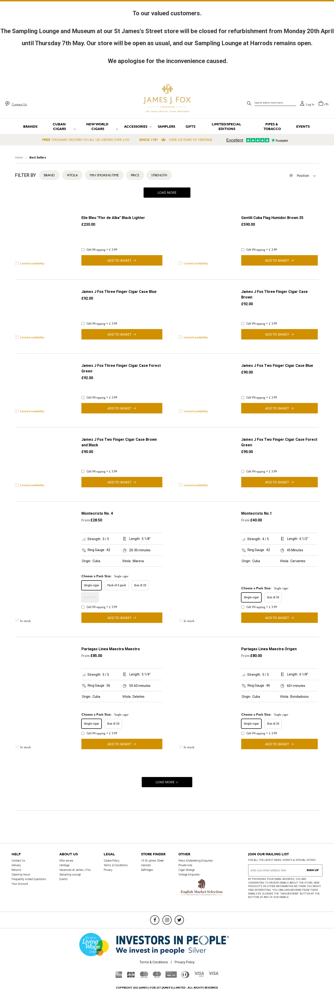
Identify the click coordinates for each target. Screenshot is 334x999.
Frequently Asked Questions (29, 879)
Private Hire (185, 865)
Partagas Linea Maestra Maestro (110, 649)
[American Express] (119, 977)
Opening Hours (21, 874)
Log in (310, 104)
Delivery (16, 865)
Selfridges (147, 870)
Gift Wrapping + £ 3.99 (99, 249)
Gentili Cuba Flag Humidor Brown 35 (272, 218)
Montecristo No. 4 (97, 513)
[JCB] (131, 977)
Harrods (146, 865)
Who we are (66, 860)
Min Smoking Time (104, 175)
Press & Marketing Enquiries (195, 860)
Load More (167, 192)
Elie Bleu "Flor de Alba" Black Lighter (113, 218)
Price (135, 175)
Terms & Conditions (116, 865)
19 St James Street (152, 860)
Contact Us (19, 104)
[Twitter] (179, 920)
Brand (49, 175)
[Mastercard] (144, 977)
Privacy (108, 870)
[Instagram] (167, 920)
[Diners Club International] (185, 977)
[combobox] (275, 103)
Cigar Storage (186, 870)
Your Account (20, 883)
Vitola (72, 175)
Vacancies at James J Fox (75, 870)
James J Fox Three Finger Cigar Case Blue (119, 291)
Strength (159, 175)
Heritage (64, 865)
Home (19, 157)
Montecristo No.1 (256, 513)
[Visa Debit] (199, 976)
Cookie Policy (111, 860)
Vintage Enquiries (189, 874)
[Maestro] (157, 977)
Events (63, 879)
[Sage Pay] (171, 976)
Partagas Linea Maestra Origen (269, 649)
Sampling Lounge (70, 874)
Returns (16, 870)
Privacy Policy (185, 962)
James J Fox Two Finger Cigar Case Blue (277, 365)
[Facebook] (154, 920)
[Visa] (213, 974)
